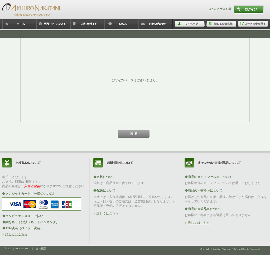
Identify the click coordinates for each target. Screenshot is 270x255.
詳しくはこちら (16, 234)
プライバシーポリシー (15, 248)
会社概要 (41, 248)
